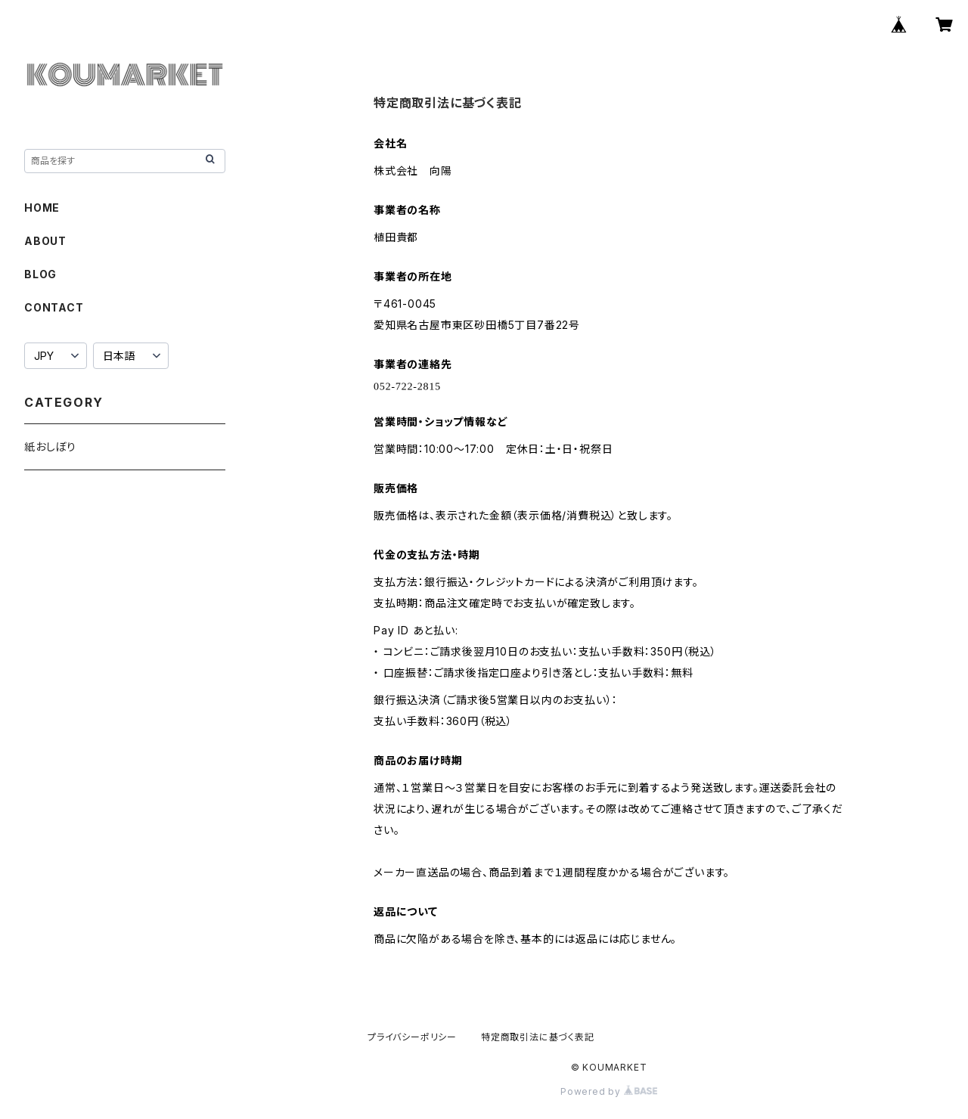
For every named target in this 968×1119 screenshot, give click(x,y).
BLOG (40, 274)
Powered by (608, 1091)
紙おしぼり (50, 446)
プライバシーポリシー (412, 1037)
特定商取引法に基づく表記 (537, 1037)
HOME (42, 207)
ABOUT (45, 240)
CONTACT (54, 307)
